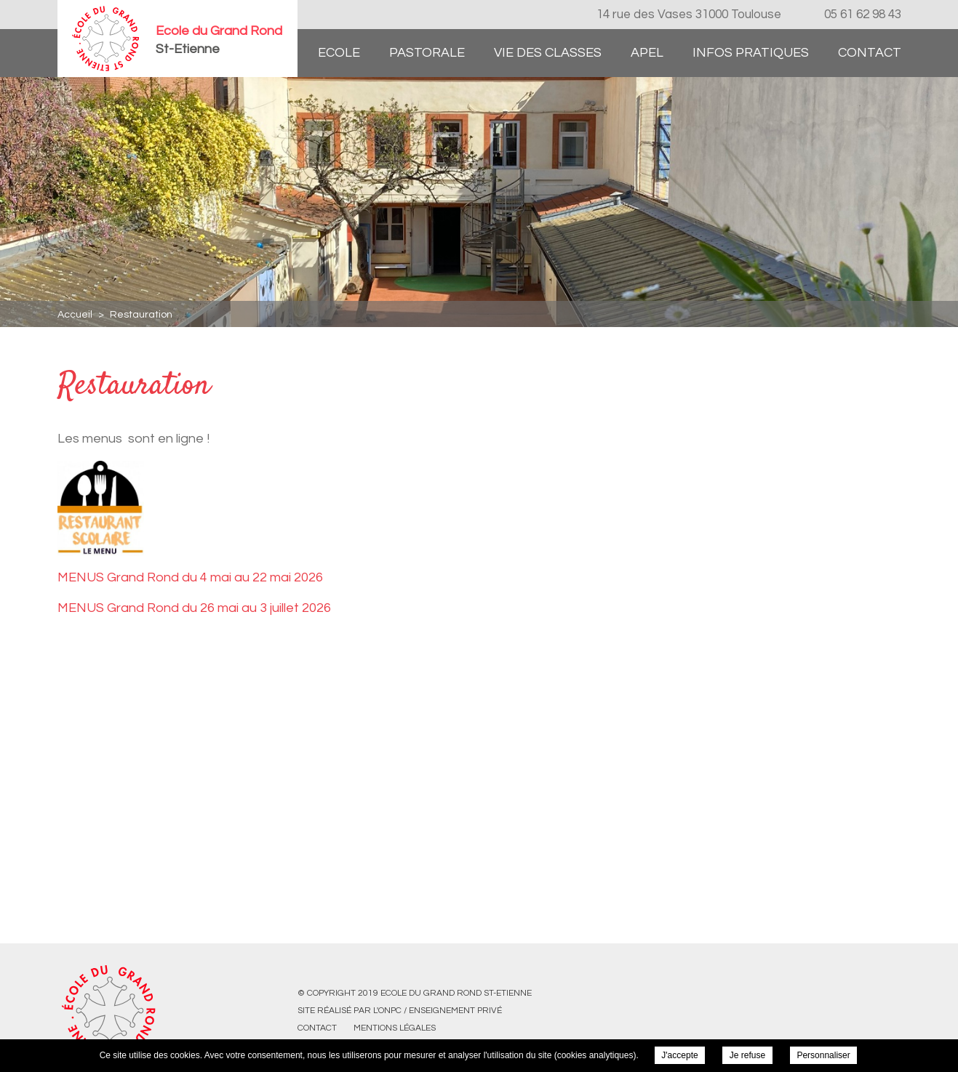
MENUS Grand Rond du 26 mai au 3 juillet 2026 (194, 608)
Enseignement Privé (455, 1010)
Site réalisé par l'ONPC (350, 1010)
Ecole (339, 53)
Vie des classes (548, 53)
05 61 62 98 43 (862, 14)
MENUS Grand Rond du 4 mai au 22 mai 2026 (190, 577)
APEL (647, 53)
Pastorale (427, 53)
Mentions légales (395, 1028)
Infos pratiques (750, 53)
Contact (869, 53)
